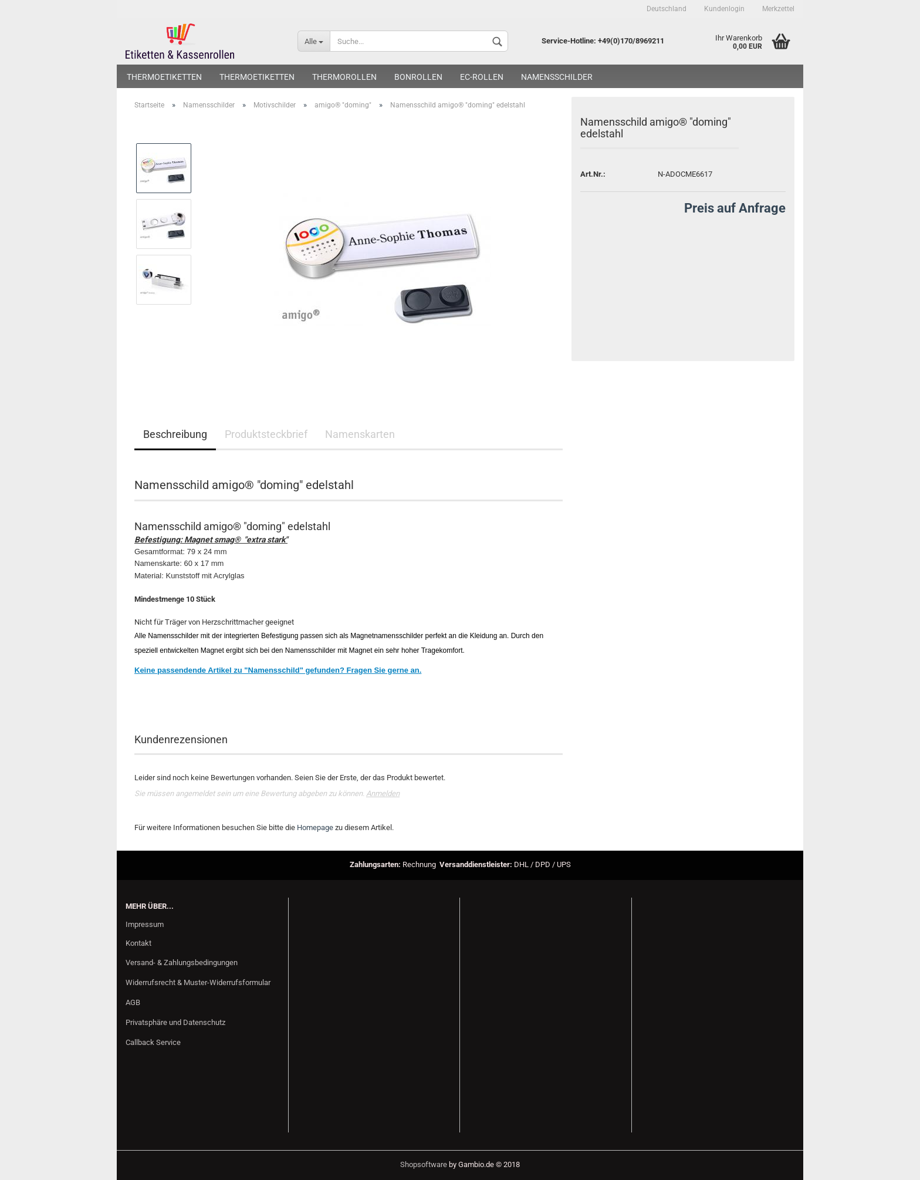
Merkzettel (778, 9)
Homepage (315, 827)
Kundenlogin (724, 9)
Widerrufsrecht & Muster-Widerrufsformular (198, 982)
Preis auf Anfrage (735, 208)
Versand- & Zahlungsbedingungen (182, 962)
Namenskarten (360, 434)
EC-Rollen (481, 77)
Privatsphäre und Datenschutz (175, 1022)
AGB (133, 1002)
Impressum (145, 924)
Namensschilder (557, 77)
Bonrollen (418, 77)
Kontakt (138, 943)
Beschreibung (175, 434)
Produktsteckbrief (266, 434)
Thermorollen (344, 77)
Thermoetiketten (164, 77)
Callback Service (153, 1042)
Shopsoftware (423, 1164)
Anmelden (383, 793)
